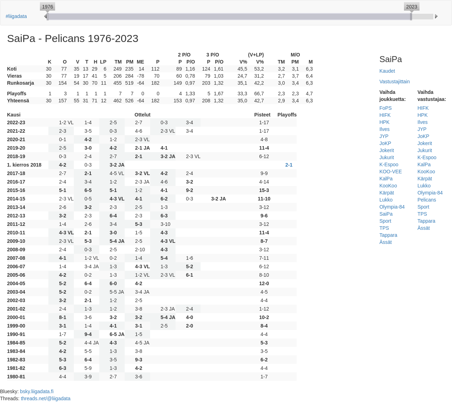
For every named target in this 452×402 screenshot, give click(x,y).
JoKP (385, 143)
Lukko (385, 200)
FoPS (385, 108)
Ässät (385, 242)
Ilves (384, 129)
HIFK (385, 115)
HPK (384, 122)
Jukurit (386, 157)
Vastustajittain (394, 81)
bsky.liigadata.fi (37, 391)
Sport (385, 221)
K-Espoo (388, 164)
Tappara (388, 235)
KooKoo (388, 185)
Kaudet (387, 71)
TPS (384, 228)
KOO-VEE (390, 171)
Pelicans (426, 200)
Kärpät (386, 193)
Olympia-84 (392, 207)
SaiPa (385, 214)
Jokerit (386, 150)
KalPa (385, 178)
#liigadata (16, 16)
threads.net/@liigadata (45, 398)
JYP (383, 136)
